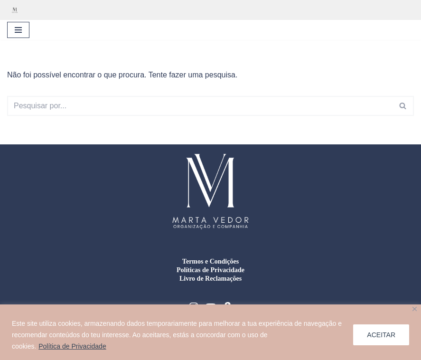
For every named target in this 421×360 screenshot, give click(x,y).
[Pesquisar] (200, 106)
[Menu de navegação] (18, 30)
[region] (210, 332)
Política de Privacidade (72, 346)
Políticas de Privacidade (210, 270)
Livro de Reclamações (210, 278)
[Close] (414, 309)
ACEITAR (381, 335)
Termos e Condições (210, 261)
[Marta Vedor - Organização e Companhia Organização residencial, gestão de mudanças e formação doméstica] (17, 10)
